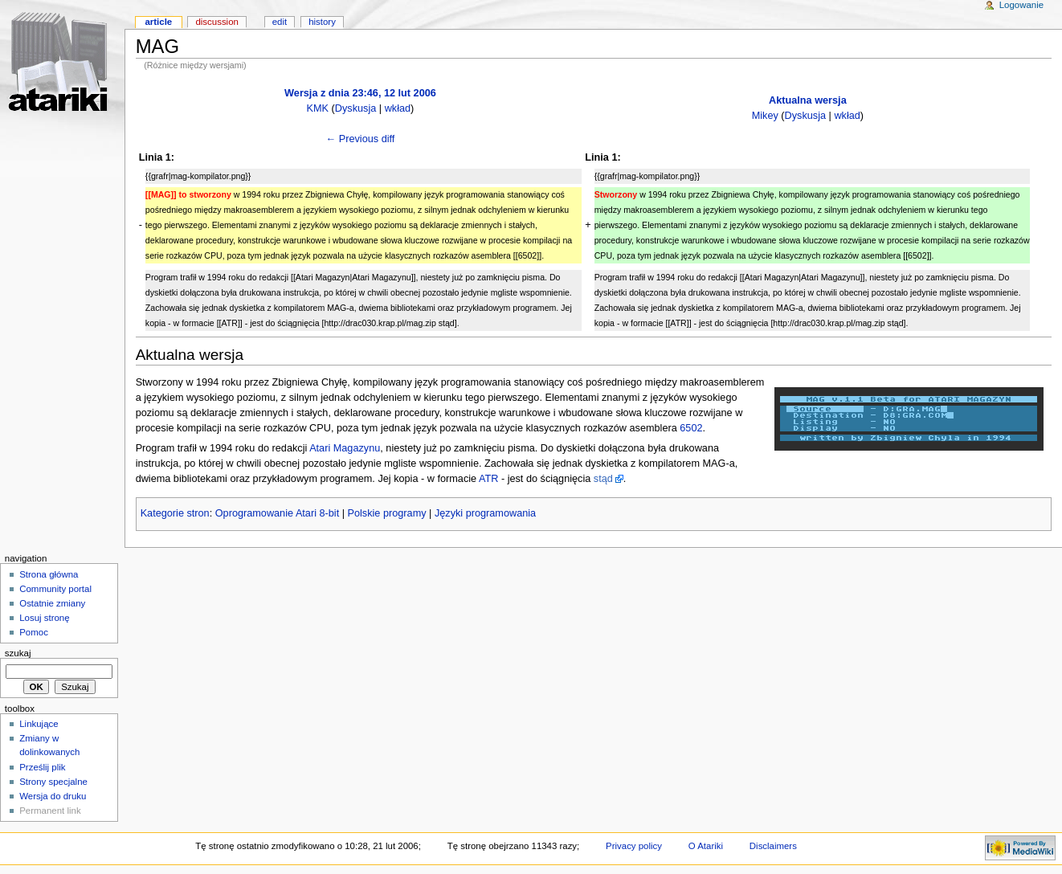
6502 (691, 428)
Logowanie (1021, 5)
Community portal (55, 589)
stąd (603, 478)
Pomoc (33, 632)
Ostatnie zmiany (52, 603)
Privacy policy (634, 846)
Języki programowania (485, 513)
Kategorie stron (175, 513)
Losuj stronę (44, 618)
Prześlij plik (42, 767)
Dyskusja (355, 108)
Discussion (216, 22)
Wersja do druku (52, 796)
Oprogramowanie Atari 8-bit (277, 513)
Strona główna (48, 574)
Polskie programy (387, 513)
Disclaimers (773, 846)
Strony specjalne (53, 781)
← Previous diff (360, 139)
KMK (318, 108)
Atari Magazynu (344, 448)
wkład (398, 108)
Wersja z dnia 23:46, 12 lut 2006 (360, 93)
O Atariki (705, 846)
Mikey (765, 115)
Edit (279, 22)
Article (158, 22)
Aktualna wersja (808, 100)
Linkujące (38, 724)
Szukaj (18, 653)
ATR (488, 478)
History (322, 22)
